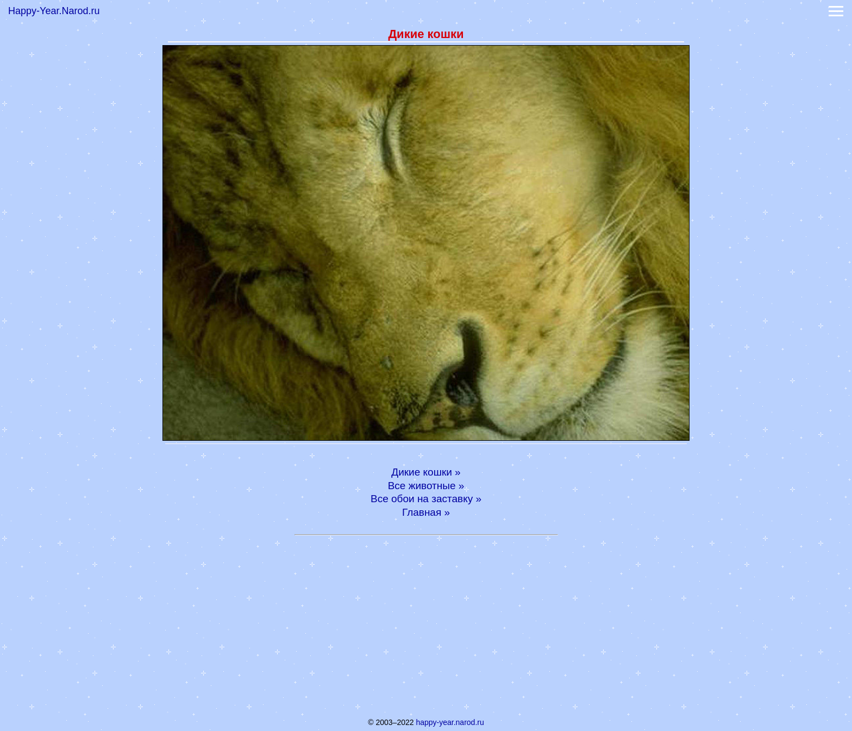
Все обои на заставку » (426, 498)
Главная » (426, 512)
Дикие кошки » (425, 472)
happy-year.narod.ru (450, 722)
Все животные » (426, 485)
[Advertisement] (426, 624)
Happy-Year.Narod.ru (53, 10)
